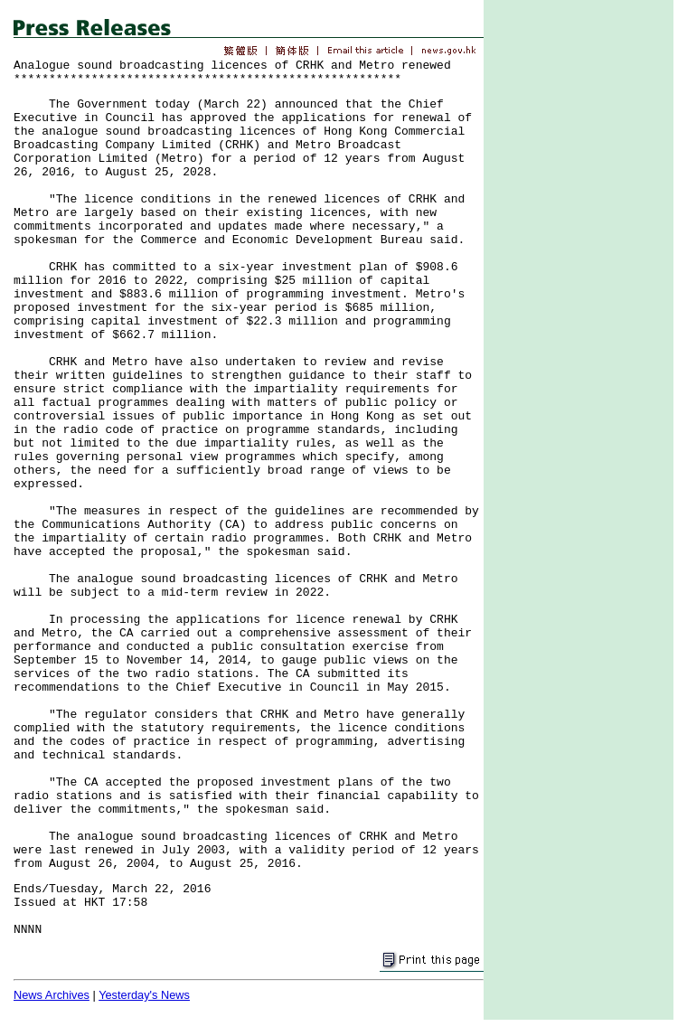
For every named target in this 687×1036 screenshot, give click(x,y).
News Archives (51, 995)
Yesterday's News (144, 995)
